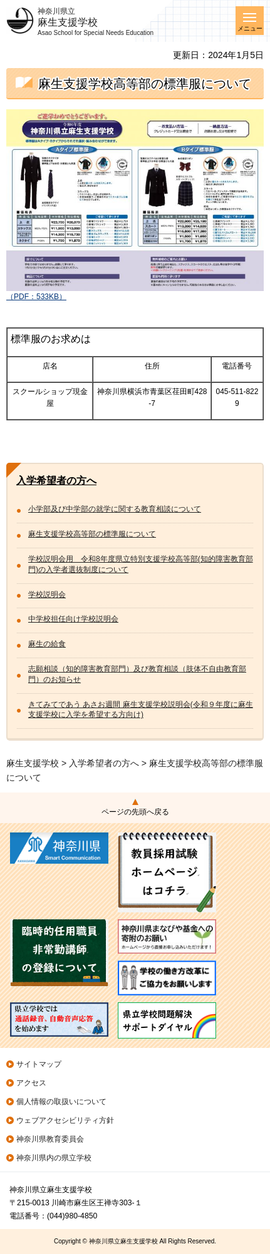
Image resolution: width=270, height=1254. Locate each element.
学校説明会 (47, 594)
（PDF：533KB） (135, 292)
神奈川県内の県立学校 (53, 1157)
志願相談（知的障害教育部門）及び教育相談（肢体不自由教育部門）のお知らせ (137, 674)
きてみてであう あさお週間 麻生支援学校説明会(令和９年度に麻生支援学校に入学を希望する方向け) (140, 709)
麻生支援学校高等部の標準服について (92, 534)
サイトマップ (38, 1064)
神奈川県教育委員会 (50, 1139)
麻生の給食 (47, 643)
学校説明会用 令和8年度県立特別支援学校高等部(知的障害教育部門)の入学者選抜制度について (140, 564)
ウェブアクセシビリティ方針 (65, 1120)
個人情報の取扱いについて (61, 1101)
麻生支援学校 (32, 763)
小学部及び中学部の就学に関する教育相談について (114, 509)
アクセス (31, 1083)
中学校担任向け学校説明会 (73, 619)
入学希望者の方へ (56, 480)
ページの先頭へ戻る (135, 811)
